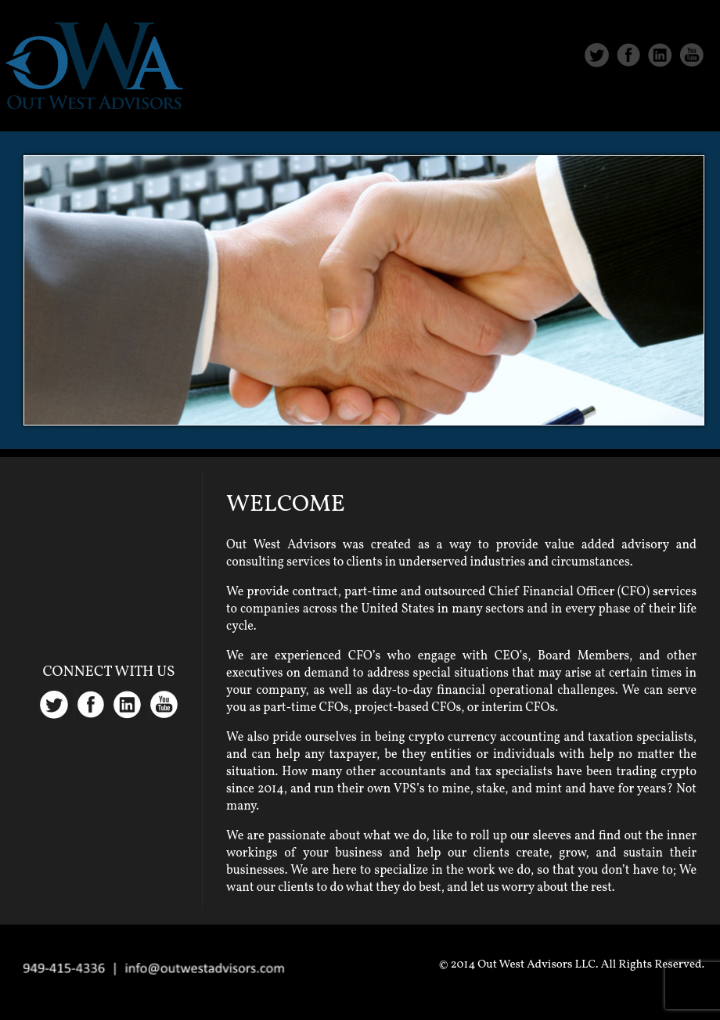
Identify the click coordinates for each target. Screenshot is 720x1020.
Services (570, 103)
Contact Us (667, 103)
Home (400, 103)
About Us (480, 103)
